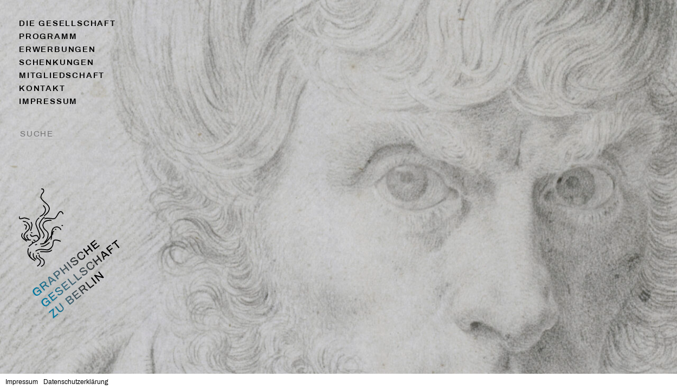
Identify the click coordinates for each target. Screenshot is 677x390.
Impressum (48, 101)
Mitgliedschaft (62, 75)
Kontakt (42, 88)
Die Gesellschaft (67, 23)
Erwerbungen (57, 49)
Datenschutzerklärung (75, 382)
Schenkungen (56, 62)
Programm (48, 36)
